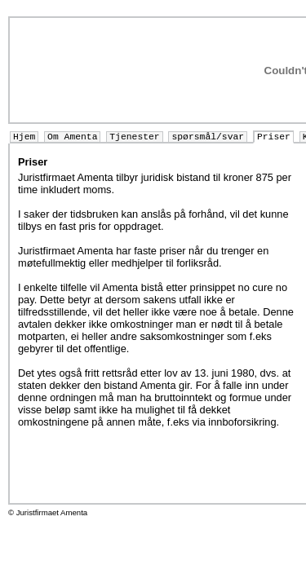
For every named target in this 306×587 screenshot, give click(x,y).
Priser (273, 137)
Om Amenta (72, 137)
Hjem (24, 137)
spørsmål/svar (207, 137)
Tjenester (134, 137)
